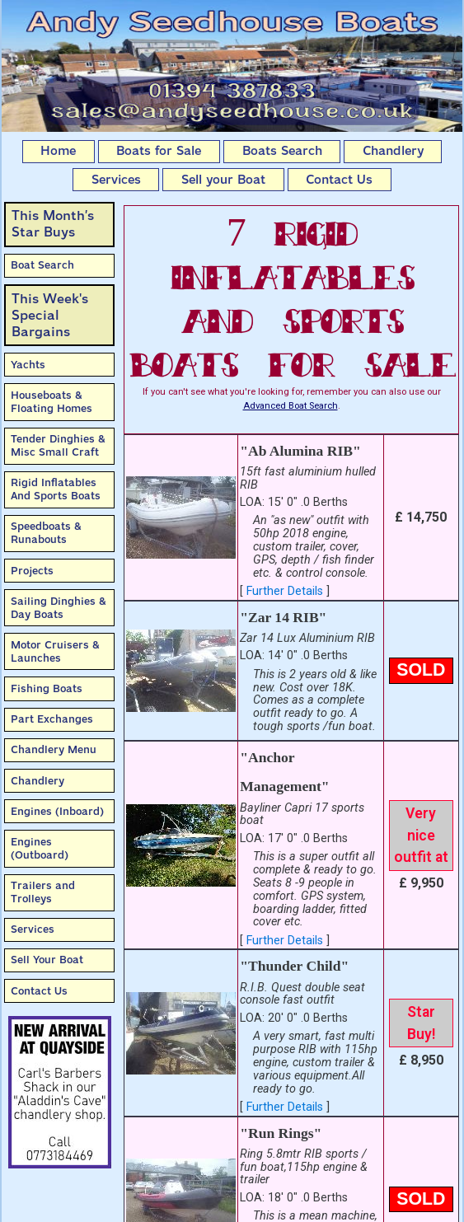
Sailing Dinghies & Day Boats (58, 607)
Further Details (284, 591)
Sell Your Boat (47, 959)
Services (116, 179)
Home (58, 150)
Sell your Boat (223, 179)
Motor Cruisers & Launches (55, 651)
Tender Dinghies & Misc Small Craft (58, 445)
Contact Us (339, 179)
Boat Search (42, 265)
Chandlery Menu (53, 749)
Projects (32, 570)
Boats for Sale (158, 150)
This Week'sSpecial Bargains (50, 315)
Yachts (28, 364)
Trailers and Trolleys (43, 892)
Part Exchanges (52, 719)
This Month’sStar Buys (53, 224)
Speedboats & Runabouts (46, 532)
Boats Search (282, 150)
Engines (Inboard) (57, 811)
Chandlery (393, 150)
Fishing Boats (46, 688)
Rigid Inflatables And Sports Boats (56, 489)
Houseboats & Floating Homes (51, 401)
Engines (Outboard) (39, 848)
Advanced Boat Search (290, 405)
